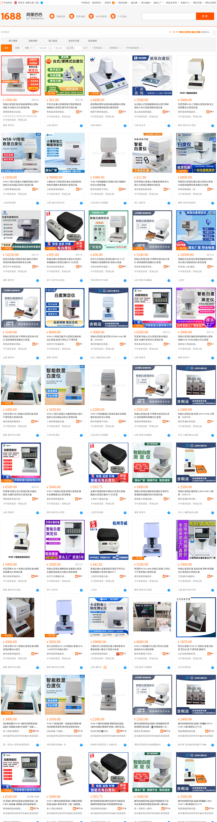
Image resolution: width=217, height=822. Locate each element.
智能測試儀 (31, 116)
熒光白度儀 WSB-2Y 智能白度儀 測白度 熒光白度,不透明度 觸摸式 (196, 648)
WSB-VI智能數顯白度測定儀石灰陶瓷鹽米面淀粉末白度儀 (108, 415)
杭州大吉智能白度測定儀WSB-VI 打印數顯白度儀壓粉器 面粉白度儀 (107, 261)
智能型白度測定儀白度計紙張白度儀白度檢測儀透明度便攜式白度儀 (195, 183)
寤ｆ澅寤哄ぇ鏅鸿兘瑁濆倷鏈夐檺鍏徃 (144, 808)
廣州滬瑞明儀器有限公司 (188, 112)
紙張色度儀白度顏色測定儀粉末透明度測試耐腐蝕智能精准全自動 (20, 261)
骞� (35, 731)
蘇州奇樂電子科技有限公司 (100, 189)
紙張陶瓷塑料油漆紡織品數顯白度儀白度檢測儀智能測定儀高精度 (107, 106)
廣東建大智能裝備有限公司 (144, 499)
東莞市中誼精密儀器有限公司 (13, 266)
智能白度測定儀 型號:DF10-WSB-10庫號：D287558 (196, 415)
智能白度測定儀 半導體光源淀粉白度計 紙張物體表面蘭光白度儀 (151, 261)
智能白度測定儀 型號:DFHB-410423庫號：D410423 (108, 338)
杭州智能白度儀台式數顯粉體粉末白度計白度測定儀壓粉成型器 (151, 183)
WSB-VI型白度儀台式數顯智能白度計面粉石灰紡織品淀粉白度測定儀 (21, 183)
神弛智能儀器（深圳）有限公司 (188, 189)
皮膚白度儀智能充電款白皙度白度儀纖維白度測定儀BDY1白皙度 (107, 493)
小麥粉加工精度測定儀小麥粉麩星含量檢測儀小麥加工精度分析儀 (107, 648)
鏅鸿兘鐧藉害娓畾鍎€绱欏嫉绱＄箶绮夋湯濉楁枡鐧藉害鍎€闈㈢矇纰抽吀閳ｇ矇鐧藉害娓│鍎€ (152, 803)
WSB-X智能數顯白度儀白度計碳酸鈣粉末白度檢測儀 (108, 183)
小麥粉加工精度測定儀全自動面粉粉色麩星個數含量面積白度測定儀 (64, 183)
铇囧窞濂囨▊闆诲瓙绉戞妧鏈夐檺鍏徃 (100, 731)
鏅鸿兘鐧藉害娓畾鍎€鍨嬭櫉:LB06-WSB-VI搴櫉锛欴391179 (195, 803)
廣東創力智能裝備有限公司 (188, 344)
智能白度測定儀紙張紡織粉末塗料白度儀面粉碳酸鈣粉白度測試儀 (151, 493)
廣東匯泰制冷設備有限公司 (13, 112)
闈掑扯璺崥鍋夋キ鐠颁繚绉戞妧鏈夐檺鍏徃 (144, 731)
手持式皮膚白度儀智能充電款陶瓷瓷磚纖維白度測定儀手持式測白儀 (64, 106)
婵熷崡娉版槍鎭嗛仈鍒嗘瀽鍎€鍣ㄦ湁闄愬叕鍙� (13, 808)
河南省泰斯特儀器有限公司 (100, 266)
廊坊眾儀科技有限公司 (100, 344)
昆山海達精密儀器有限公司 (144, 112)
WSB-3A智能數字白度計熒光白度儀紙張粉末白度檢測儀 (151, 648)
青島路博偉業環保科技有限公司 (144, 421)
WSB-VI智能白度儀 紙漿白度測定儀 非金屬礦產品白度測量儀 (64, 493)
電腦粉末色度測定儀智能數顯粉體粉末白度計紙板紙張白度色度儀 (195, 261)
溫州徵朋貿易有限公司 (144, 189)
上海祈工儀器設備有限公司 (100, 499)
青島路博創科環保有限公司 (13, 344)
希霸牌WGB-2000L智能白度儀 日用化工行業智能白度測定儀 (152, 570)
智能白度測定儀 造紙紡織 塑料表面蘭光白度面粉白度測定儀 (196, 570)
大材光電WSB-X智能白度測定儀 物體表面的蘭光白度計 (21, 648)
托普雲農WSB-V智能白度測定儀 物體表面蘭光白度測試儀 (21, 570)
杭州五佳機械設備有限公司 (57, 576)
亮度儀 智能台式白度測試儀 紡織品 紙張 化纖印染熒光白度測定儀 (151, 338)
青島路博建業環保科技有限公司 (144, 266)
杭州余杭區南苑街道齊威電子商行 (57, 266)
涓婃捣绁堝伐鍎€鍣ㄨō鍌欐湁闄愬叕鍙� (100, 808)
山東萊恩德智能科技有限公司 (57, 189)
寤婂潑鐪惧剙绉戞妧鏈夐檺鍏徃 (188, 731)
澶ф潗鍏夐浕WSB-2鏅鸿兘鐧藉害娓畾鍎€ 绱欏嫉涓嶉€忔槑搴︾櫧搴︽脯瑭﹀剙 (20, 725)
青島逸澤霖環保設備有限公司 (57, 112)
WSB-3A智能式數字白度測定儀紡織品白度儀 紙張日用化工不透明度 (64, 338)
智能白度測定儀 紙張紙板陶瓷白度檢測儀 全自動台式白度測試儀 (20, 106)
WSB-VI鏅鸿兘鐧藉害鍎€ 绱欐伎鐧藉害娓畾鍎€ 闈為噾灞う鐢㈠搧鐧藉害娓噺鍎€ (64, 803)
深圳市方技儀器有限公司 (57, 344)
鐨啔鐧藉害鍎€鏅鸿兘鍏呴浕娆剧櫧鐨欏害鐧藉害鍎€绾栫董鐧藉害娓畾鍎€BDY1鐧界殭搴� (107, 803)
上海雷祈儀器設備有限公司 (100, 576)
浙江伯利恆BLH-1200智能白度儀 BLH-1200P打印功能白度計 (65, 648)
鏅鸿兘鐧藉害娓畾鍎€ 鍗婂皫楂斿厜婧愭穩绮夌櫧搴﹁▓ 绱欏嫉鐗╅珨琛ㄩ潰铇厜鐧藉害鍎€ (151, 725)
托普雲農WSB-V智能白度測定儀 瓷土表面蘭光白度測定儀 (196, 106)
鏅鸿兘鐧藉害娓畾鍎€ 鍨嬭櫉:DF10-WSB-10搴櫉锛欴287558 (195, 725)
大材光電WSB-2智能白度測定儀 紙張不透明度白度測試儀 (20, 415)
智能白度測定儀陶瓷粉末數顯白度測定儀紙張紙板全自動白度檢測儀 (64, 570)
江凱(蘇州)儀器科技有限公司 (188, 576)
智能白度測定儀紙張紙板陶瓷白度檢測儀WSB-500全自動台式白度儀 (195, 338)
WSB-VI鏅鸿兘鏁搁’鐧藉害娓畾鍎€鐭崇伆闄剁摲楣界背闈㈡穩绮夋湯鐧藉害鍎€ (108, 725)
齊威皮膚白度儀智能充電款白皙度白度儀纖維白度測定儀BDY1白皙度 (64, 261)
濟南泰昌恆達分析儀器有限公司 (144, 344)
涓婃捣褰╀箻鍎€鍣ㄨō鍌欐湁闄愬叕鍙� (57, 731)
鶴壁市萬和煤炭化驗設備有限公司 (100, 112)
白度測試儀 (8, 116)
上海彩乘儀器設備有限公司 (13, 189)
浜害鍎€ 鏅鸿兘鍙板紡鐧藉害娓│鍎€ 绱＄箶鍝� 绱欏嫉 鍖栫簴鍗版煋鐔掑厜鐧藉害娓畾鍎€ (20, 803)
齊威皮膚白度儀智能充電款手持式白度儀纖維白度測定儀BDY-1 (107, 570)
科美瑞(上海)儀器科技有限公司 (188, 266)
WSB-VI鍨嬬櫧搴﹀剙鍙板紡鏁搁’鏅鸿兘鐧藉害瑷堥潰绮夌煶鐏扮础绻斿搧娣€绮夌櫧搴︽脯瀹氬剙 (64, 725)
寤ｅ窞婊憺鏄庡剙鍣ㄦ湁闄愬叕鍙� (13, 731)
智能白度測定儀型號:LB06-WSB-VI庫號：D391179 (196, 493)
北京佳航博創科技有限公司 (188, 653)
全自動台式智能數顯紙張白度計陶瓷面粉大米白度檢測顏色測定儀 (151, 106)
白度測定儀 (19, 116)
